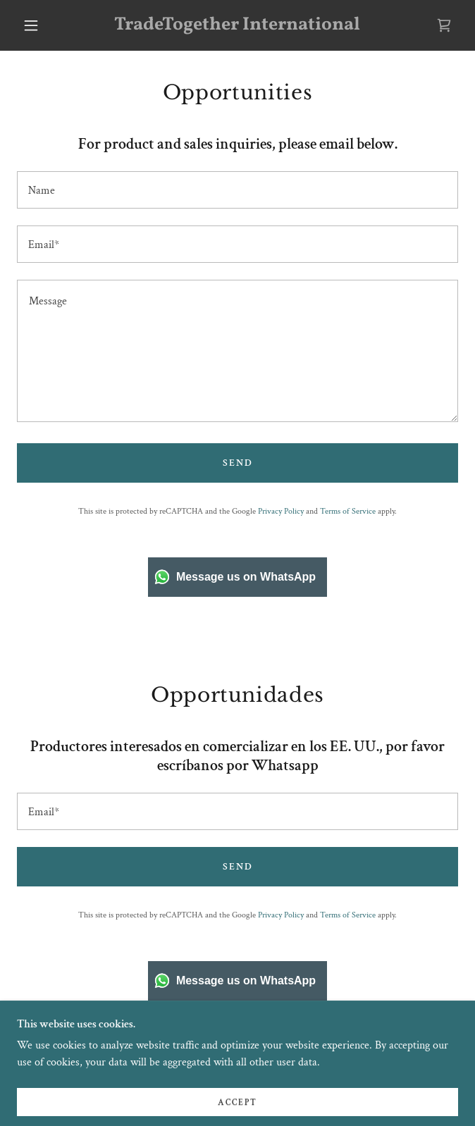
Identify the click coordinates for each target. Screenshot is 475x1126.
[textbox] (237, 190)
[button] (39, 25)
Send (238, 463)
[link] (237, 25)
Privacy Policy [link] (281, 511)
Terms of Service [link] (348, 511)
